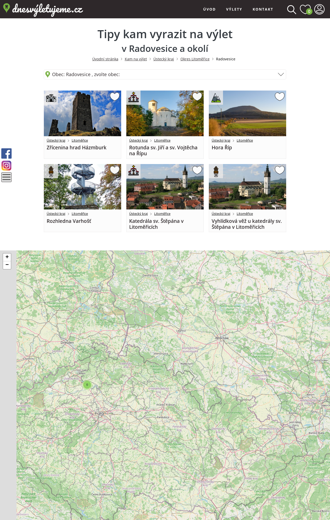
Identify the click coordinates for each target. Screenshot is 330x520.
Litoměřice (80, 140)
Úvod (209, 9)
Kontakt (263, 9)
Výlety (234, 9)
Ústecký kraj (163, 58)
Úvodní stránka (105, 58)
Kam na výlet (136, 58)
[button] (87, 385)
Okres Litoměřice (195, 58)
